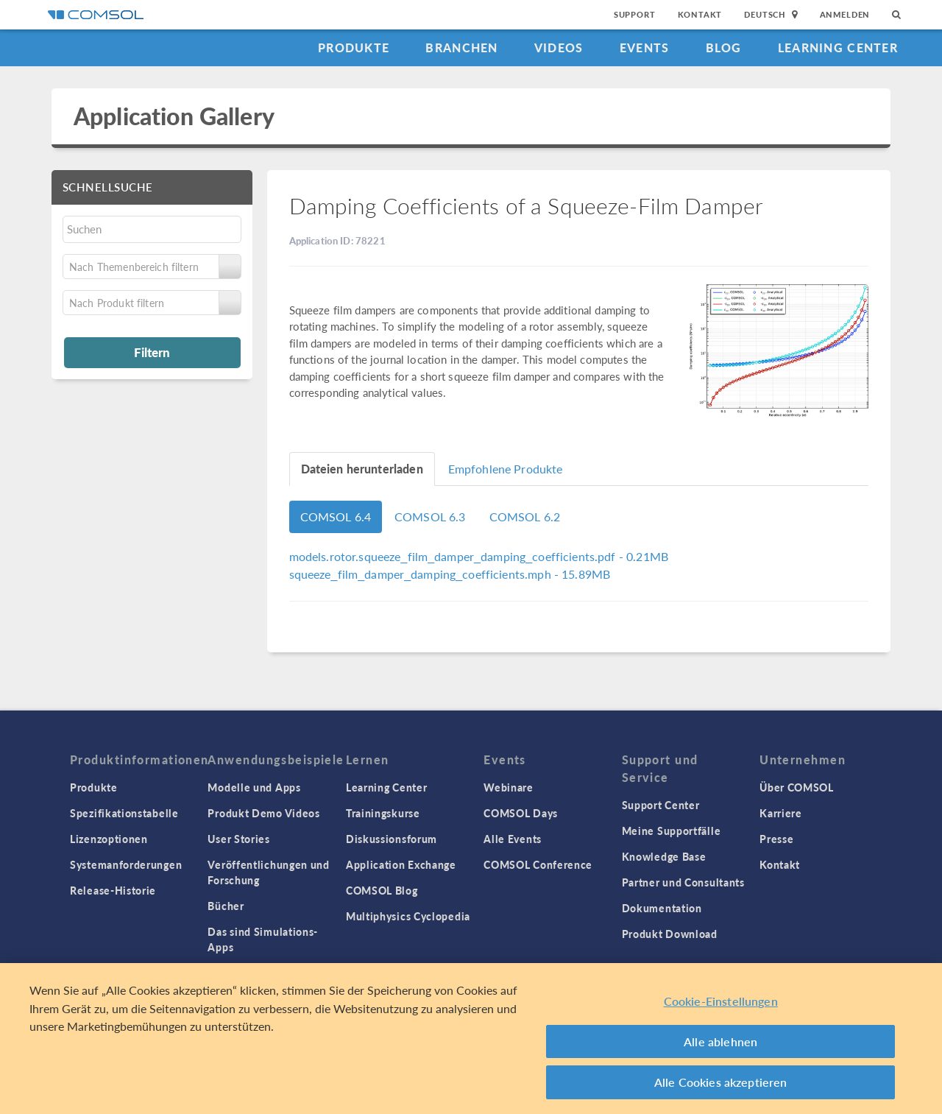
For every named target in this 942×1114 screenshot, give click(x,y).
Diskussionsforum (391, 838)
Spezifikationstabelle (124, 812)
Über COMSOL (796, 787)
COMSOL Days (521, 812)
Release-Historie (113, 890)
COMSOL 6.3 (430, 516)
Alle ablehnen (720, 1041)
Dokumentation (662, 907)
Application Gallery (174, 116)
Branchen (461, 47)
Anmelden (845, 14)
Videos (559, 47)
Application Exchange (401, 864)
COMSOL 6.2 (525, 516)
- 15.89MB (450, 573)
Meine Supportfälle (671, 830)
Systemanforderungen (126, 864)
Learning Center (838, 47)
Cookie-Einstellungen (721, 1001)
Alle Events (513, 838)
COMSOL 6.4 (336, 516)
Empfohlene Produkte (505, 468)
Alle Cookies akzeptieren (720, 1082)
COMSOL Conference (538, 864)
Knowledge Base (664, 856)
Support (635, 14)
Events (645, 47)
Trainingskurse (383, 812)
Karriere (780, 812)
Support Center (661, 804)
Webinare (509, 787)
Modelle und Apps (254, 787)
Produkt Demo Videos (263, 812)
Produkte (353, 47)
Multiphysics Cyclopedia (408, 916)
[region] (471, 1038)
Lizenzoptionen (109, 838)
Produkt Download (670, 933)
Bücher (226, 905)
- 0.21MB (479, 556)
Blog (724, 47)
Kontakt (700, 14)
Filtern (152, 352)
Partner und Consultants (683, 882)
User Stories (238, 838)
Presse (776, 838)
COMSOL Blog (382, 890)
